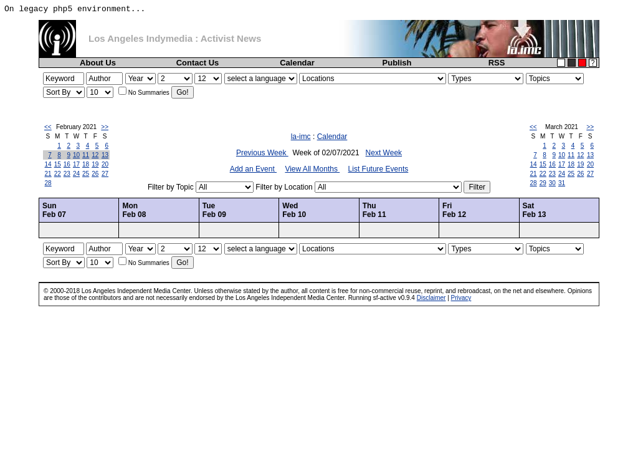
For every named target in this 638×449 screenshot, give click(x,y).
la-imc (301, 136)
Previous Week (262, 152)
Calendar (297, 62)
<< (48, 126)
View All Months (312, 169)
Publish (397, 62)
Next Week (384, 152)
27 (105, 173)
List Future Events (378, 169)
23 (67, 173)
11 (85, 155)
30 (552, 183)
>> (104, 126)
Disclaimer (431, 297)
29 (543, 183)
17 (76, 164)
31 (561, 183)
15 (57, 164)
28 (48, 183)
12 (95, 155)
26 (95, 173)
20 (105, 164)
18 (85, 164)
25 (85, 173)
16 (67, 164)
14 (48, 164)
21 (48, 173)
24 (76, 173)
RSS (496, 62)
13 (105, 155)
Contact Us (197, 62)
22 (57, 173)
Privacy (461, 297)
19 (95, 164)
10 (76, 155)
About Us (98, 62)
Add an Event (253, 169)
